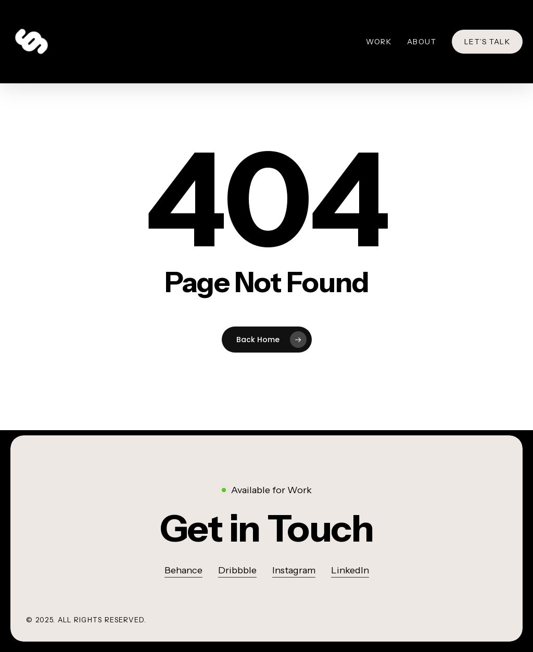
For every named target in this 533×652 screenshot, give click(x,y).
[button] (267, 528)
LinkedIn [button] (350, 570)
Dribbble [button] (237, 570)
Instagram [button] (293, 570)
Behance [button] (183, 570)
